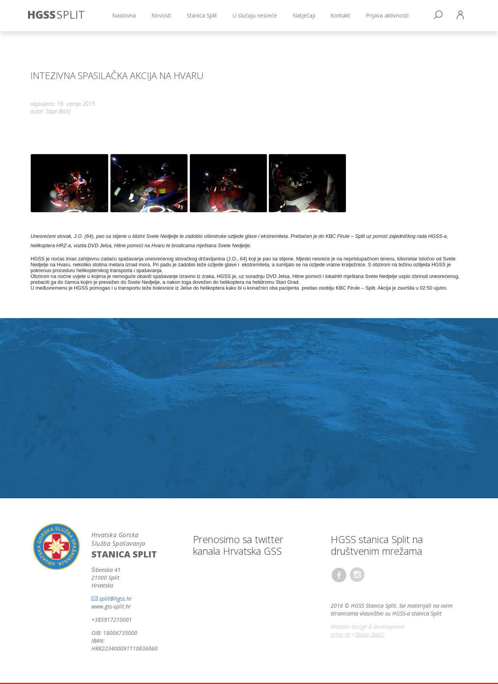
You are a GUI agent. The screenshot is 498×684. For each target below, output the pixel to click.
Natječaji (304, 15)
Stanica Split (202, 15)
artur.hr (341, 634)
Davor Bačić (370, 634)
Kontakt (340, 15)
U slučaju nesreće (255, 15)
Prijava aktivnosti (387, 15)
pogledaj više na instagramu (249, 363)
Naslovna (124, 15)
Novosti (161, 15)
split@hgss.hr (115, 598)
